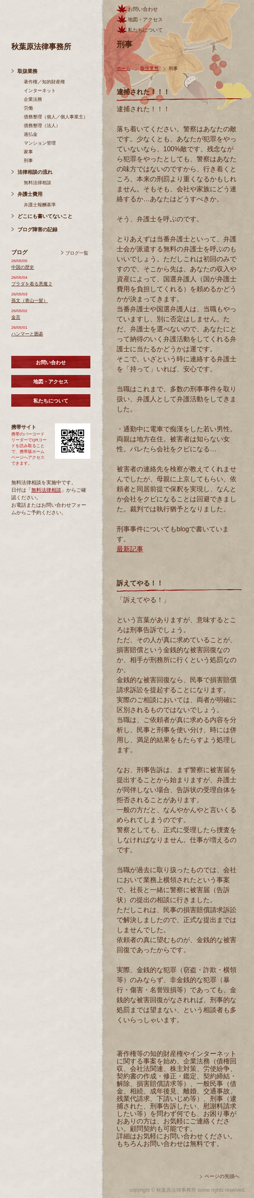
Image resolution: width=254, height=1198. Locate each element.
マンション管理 (40, 142)
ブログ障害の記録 (37, 230)
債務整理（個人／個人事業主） (56, 116)
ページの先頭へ (221, 1176)
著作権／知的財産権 (44, 81)
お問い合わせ (51, 362)
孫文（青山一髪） (29, 300)
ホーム (123, 68)
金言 (15, 317)
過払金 (30, 134)
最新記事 (130, 549)
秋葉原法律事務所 (41, 47)
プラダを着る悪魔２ (31, 283)
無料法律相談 (37, 182)
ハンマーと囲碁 (27, 333)
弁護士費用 (29, 194)
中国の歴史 (22, 267)
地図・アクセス (50, 382)
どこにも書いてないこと (44, 216)
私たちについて (50, 401)
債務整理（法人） (42, 125)
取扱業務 (27, 71)
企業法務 (33, 99)
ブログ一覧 (76, 252)
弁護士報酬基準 (40, 204)
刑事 (28, 160)
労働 (28, 107)
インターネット (40, 90)
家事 (28, 151)
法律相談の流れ (34, 172)
